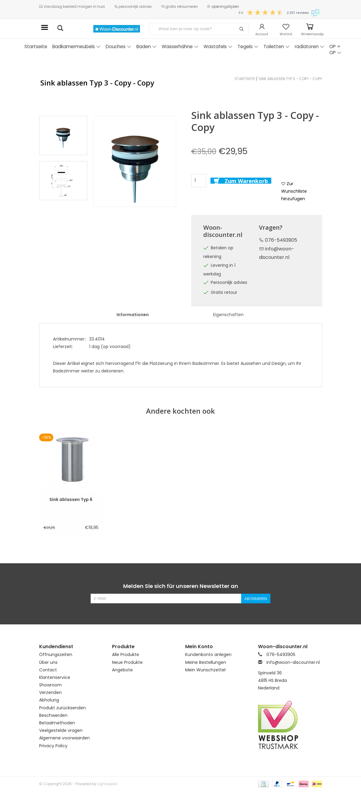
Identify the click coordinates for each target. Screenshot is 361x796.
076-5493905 (278, 240)
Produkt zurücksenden (62, 708)
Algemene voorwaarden (64, 738)
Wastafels (218, 46)
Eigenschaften (228, 315)
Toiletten (276, 46)
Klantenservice (54, 677)
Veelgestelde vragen (60, 730)
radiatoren (309, 46)
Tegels (248, 46)
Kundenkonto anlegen (208, 654)
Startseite (35, 46)
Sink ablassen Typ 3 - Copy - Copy (290, 78)
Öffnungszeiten (55, 654)
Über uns (48, 662)
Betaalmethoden (57, 723)
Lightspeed (107, 783)
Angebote (122, 670)
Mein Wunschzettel (205, 670)
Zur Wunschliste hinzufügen (294, 191)
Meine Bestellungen (205, 662)
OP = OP (335, 49)
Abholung (49, 700)
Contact (48, 670)
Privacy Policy (53, 746)
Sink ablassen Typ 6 (70, 499)
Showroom (50, 685)
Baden (146, 46)
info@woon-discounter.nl (293, 662)
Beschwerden (53, 715)
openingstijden (223, 6)
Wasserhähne (180, 46)
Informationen (133, 315)
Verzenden (50, 692)
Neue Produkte (127, 662)
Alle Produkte (125, 654)
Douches (118, 46)
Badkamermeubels (76, 46)
